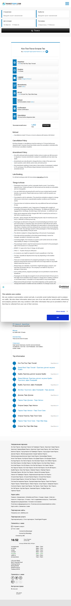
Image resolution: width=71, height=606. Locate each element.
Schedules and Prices (32, 497)
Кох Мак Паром (26, 463)
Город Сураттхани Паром (50, 451)
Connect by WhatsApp (21, 533)
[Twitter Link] (16, 577)
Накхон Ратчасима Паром (41, 472)
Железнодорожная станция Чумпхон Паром (34, 454)
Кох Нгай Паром (15, 465)
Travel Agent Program (41, 519)
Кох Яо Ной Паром (39, 467)
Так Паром (36, 486)
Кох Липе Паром (16, 463)
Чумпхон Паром (15, 490)
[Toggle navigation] (68, 3)
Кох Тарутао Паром (16, 467)
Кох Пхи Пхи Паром (36, 465)
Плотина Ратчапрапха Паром (19, 481)
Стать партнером (29, 519)
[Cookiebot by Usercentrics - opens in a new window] (60, 287)
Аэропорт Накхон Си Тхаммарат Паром (32, 447)
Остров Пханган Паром (31, 477)
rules (23, 86)
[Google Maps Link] (12, 581)
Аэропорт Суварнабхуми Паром (20, 449)
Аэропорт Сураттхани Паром (39, 449)
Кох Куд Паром (15, 460)
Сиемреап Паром (53, 483)
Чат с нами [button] (15, 528)
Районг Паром (34, 483)
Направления (21, 497)
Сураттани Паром (27, 486)
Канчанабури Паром (45, 456)
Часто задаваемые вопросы (39, 499)
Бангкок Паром (15, 451)
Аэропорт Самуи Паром (52, 447)
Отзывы (27, 499)
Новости (13, 499)
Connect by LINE (18, 536)
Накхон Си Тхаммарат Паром (19, 474)
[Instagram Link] (20, 577)
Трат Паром (52, 486)
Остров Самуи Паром (17, 479)
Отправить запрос (17, 526)
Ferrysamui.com (15, 513)
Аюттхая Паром (53, 449)
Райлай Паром (24, 483)
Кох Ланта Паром (26, 460)
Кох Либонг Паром (50, 460)
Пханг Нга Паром (51, 481)
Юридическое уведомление (19, 501)
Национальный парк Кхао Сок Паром (40, 474)
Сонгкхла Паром (16, 486)
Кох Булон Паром (27, 458)
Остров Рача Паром (44, 477)
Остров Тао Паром (30, 479)
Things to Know (26, 79)
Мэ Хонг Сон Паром (27, 472)
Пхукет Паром (15, 483)
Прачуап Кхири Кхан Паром (37, 481)
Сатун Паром (43, 483)
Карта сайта (14, 506)
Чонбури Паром (45, 488)
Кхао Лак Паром (24, 470)
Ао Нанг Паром (15, 447)
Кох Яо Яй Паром (50, 467)
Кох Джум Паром (39, 458)
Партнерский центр (17, 519)
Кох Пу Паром (25, 465)
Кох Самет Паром (48, 465)
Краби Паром (15, 470)
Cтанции (41, 497)
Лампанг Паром (35, 470)
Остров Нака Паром (17, 477)
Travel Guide (52, 499)
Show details (60, 311)
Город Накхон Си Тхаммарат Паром (31, 451)
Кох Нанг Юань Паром (48, 463)
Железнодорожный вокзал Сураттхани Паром (25, 456)
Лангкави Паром (16, 472)
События (51, 497)
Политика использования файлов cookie (43, 504)
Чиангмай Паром (35, 488)
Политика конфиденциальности (20, 504)
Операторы (20, 499)
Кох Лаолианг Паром (38, 460)
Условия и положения (34, 501)
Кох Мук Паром (36, 463)
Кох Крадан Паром (50, 458)
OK (58, 317)
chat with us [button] (40, 177)
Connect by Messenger (21, 531)
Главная (13, 497)
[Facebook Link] (12, 577)
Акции (46, 497)
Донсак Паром (15, 454)
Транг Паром (44, 486)
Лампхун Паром (45, 470)
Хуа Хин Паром (24, 488)
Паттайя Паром (41, 479)
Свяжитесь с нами (24, 506)
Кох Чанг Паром (28, 467)
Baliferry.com (24, 513)
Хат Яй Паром (15, 488)
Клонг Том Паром (16, 458)
